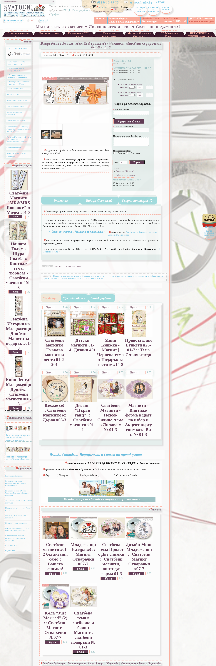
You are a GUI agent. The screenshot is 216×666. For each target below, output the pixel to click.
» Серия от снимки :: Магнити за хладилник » (77, 235)
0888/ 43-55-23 (110, 2)
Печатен (122, 157)
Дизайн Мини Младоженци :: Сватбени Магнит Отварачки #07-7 (139, 560)
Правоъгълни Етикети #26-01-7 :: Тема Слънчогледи (138, 351)
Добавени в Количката (153, 9)
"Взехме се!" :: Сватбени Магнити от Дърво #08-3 (54, 416)
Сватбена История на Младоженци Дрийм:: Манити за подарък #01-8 (18, 337)
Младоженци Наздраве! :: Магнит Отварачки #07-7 (83, 558)
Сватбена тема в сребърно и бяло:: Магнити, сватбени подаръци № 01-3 (83, 633)
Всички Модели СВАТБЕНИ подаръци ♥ (123, 20)
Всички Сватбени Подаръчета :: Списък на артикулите (95, 458)
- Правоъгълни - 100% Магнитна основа (16, 66)
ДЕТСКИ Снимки (201, 20)
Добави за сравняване (126, 178)
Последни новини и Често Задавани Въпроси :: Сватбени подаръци (17, 496)
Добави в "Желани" (125, 175)
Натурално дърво (48, 36)
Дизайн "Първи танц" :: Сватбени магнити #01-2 (82, 421)
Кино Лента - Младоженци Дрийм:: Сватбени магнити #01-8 (18, 395)
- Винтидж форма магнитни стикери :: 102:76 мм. (18, 86)
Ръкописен (135, 157)
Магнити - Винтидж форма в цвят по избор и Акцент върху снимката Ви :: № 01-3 (138, 423)
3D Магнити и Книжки (169, 38)
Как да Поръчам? (99, 204)
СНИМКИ (174, 20)
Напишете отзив (73, 270)
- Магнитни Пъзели (15, 92)
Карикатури (151, 20)
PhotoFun (209, 233)
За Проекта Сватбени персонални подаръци (18, 505)
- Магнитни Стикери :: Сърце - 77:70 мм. (16, 73)
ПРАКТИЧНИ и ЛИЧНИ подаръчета (200, 38)
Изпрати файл (128, 125)
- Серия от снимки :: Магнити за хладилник (17, 80)
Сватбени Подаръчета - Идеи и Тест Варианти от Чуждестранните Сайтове (18, 143)
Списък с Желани (166, 8)
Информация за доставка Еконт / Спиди (18, 513)
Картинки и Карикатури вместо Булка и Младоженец (19, 460)
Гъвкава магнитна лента (18, 38)
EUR (124, 9)
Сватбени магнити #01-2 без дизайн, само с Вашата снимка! (55, 560)
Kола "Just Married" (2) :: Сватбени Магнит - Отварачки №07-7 (55, 628)
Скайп (162, 2)
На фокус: (50, 302)
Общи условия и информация (16, 527)
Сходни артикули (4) (138, 204)
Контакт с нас (11, 549)
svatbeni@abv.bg (143, 2)
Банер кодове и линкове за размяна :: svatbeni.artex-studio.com (15, 541)
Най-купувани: (102, 302)
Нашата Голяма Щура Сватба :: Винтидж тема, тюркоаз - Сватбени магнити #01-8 (18, 269)
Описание (60, 204)
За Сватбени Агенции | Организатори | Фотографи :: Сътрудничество (16, 487)
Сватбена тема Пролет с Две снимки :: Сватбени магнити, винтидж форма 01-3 (111, 563)
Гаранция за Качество (140, 9)
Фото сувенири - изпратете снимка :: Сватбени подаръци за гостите (18, 440)
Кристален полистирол (109, 38)
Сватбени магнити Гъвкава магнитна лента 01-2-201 (54, 355)
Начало (100, 18)
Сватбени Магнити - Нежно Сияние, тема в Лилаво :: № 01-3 (110, 421)
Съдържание (10, 554)
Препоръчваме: (74, 302)
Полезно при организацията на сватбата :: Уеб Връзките (17, 533)
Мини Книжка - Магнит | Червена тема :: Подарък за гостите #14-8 (110, 355)
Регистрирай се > (81, 10)
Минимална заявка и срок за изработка (16, 520)
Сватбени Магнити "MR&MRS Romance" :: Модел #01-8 (19, 206)
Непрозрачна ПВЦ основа (79, 38)
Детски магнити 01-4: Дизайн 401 (82, 348)
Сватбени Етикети (13, 151)
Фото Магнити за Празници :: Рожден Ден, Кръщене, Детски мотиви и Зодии (18, 132)
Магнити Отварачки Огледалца (139, 38)
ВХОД (66, 10)
